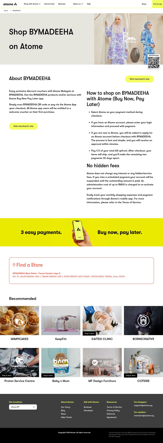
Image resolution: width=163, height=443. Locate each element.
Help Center (66, 417)
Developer (88, 410)
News (63, 414)
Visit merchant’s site (23, 126)
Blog (63, 410)
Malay (144, 4)
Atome (6, 10)
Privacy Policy (113, 410)
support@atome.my (143, 405)
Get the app (157, 4)
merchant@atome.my (144, 415)
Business (61, 4)
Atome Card (49, 4)
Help (89, 4)
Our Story (65, 407)
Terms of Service (114, 407)
